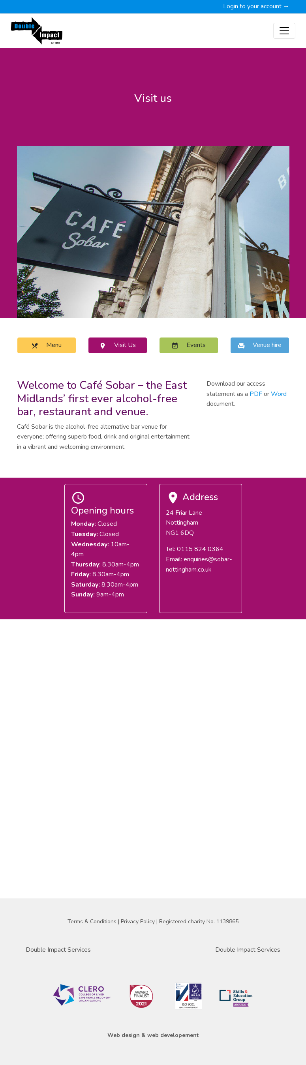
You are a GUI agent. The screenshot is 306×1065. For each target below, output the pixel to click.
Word (279, 394)
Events (188, 345)
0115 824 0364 (200, 549)
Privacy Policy (138, 921)
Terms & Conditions (93, 921)
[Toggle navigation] (284, 31)
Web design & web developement (153, 1035)
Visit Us (117, 345)
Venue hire (260, 345)
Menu (46, 345)
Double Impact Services (58, 949)
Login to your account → (256, 6)
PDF (256, 394)
